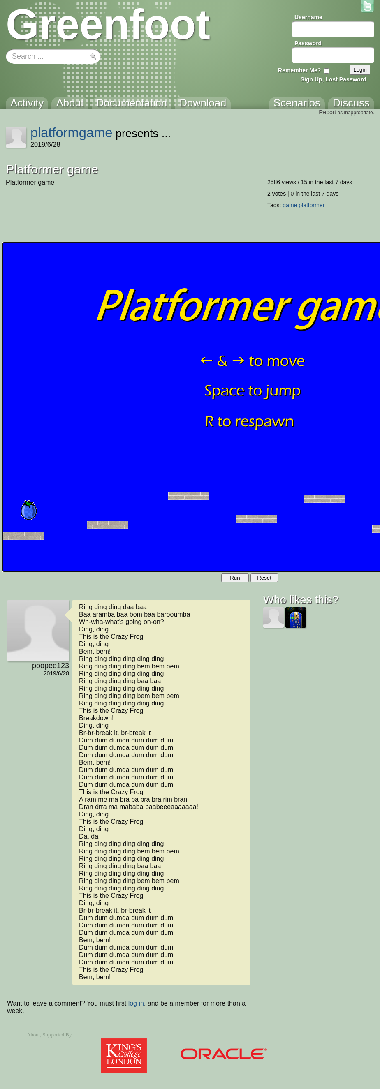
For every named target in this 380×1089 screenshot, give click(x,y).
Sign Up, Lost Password (333, 79)
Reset (264, 578)
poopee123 (50, 665)
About (33, 1035)
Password (308, 43)
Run (235, 578)
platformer (311, 205)
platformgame (71, 132)
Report (327, 112)
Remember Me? (299, 70)
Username (308, 17)
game (290, 205)
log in (136, 1003)
